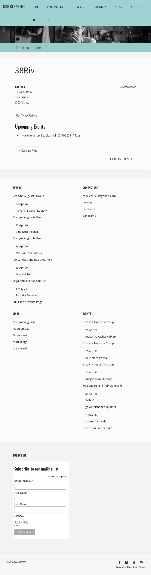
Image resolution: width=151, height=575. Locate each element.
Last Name (20, 504)
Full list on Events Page (27, 302)
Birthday (19, 515)
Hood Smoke (21, 328)
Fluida (129, 567)
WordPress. (140, 567)
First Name (20, 492)
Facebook (88, 209)
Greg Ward (20, 348)
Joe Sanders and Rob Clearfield (32, 259)
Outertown (20, 335)
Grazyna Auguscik (24, 322)
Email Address (23, 481)
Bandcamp (89, 215)
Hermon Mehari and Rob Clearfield (38, 135)
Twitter (87, 202)
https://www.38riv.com (27, 115)
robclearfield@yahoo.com (99, 196)
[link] (48, 19)
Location (26, 47)
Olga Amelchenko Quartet (29, 281)
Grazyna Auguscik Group (28, 196)
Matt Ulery (20, 342)
